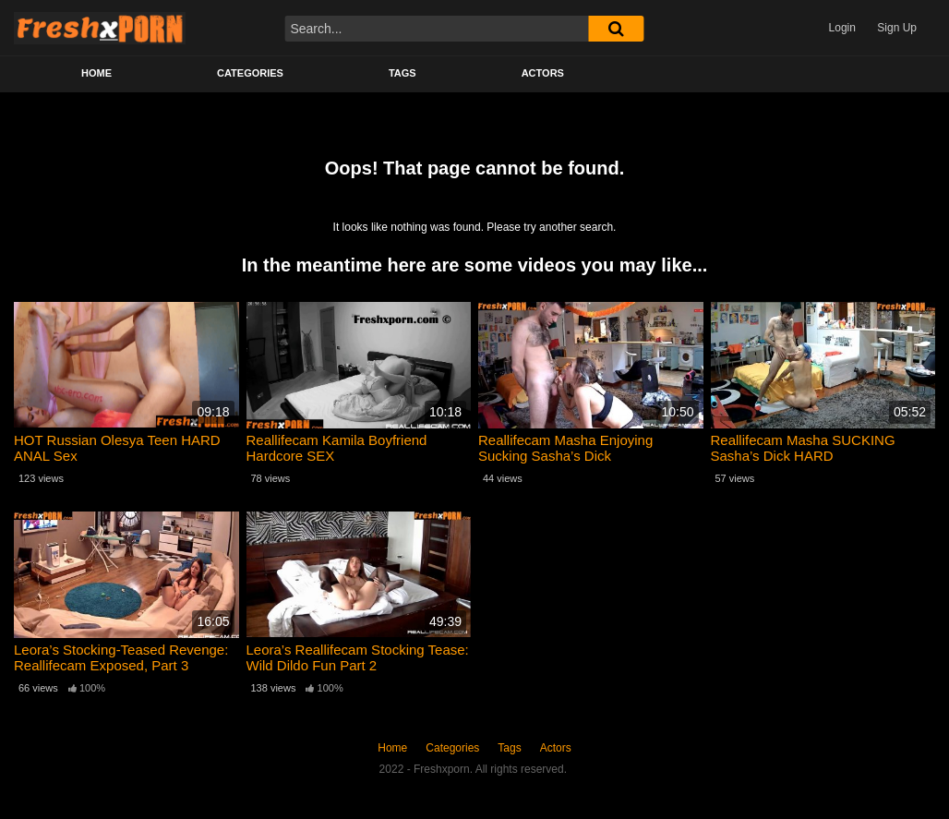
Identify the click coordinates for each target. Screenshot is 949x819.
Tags (402, 72)
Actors (543, 72)
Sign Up (897, 27)
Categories (250, 72)
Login (842, 27)
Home (96, 72)
